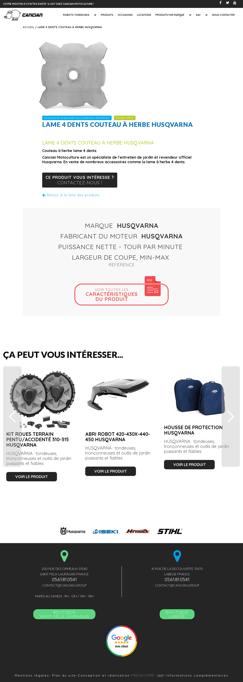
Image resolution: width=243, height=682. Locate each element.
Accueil (28, 27)
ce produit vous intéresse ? (80, 180)
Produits (107, 14)
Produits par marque (169, 14)
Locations (144, 14)
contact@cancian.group (64, 585)
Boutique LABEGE (177, 614)
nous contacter (223, 14)
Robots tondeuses (76, 14)
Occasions (125, 14)
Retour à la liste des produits (71, 195)
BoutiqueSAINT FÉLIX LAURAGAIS (64, 614)
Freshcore (143, 675)
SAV (198, 14)
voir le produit (31, 476)
